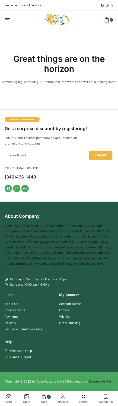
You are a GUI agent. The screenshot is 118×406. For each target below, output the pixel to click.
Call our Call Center (21, 168)
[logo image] (57, 19)
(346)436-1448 (20, 177)
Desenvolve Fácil (101, 381)
